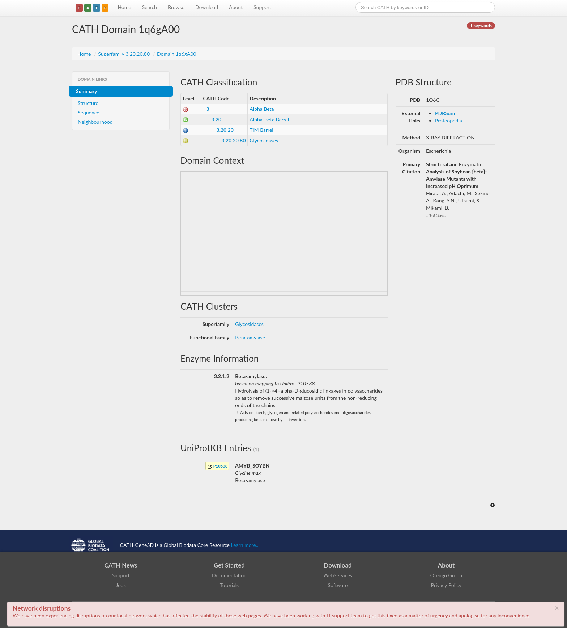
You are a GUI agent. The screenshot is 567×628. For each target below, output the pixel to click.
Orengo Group (446, 575)
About (236, 7)
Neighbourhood (95, 122)
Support (262, 7)
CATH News (121, 565)
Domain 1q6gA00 (176, 54)
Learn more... (245, 545)
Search (149, 7)
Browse (176, 7)
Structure (88, 103)
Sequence (88, 112)
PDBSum (445, 113)
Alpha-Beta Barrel (269, 119)
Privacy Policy (446, 585)
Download (206, 7)
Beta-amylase (250, 337)
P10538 (217, 466)
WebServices (337, 575)
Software (338, 585)
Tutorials (229, 585)
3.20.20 (225, 130)
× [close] (557, 607)
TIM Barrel (261, 130)
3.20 (217, 119)
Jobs (121, 585)
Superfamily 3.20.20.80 (124, 54)
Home (124, 7)
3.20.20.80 (234, 140)
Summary (86, 91)
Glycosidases (264, 140)
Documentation (229, 575)
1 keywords (481, 25)
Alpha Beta (262, 109)
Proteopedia (448, 120)
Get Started (229, 565)
